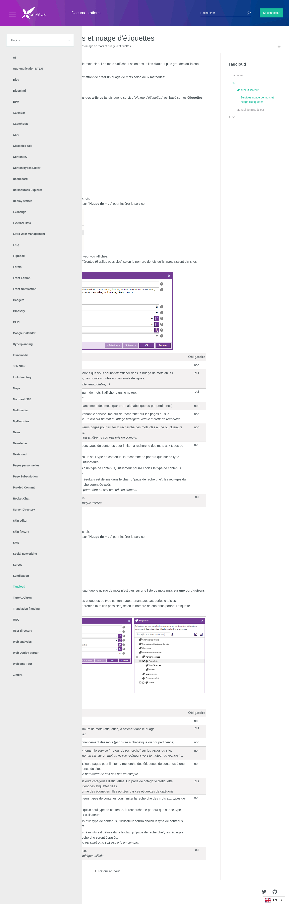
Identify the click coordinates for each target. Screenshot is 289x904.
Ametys (26, 892)
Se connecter (271, 12)
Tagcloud (36, 46)
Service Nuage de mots (29, 85)
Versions (237, 75)
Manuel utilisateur (60, 46)
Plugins (23, 46)
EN (271, 900)
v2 (46, 46)
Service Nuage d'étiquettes (31, 91)
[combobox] (274, 900)
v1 (233, 117)
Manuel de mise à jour (250, 109)
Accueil (12, 46)
